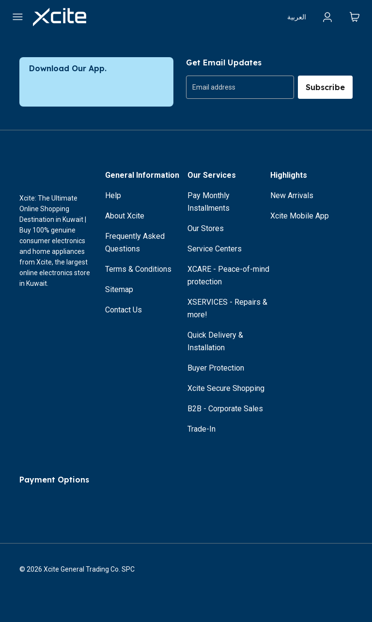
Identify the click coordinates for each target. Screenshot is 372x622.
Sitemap (119, 289)
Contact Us (123, 309)
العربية (296, 17)
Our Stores (205, 228)
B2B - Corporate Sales (225, 408)
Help (113, 195)
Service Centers (214, 248)
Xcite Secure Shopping (225, 388)
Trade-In (201, 429)
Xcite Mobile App (299, 215)
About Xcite (124, 215)
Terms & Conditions (138, 269)
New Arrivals (291, 195)
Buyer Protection (215, 368)
